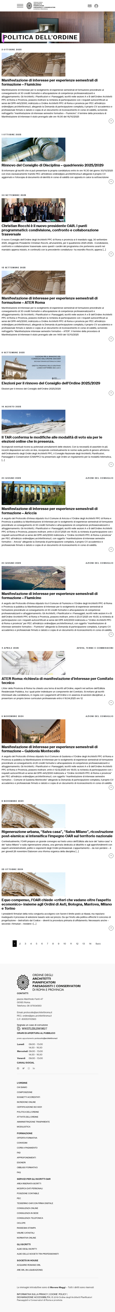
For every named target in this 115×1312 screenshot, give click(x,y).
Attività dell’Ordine (27, 1117)
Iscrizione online (26, 1102)
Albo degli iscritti (27, 1249)
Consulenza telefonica (30, 1218)
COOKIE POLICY (58, 1294)
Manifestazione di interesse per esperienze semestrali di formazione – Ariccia (50, 510)
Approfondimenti (26, 1157)
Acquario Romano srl (29, 1265)
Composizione (24, 1092)
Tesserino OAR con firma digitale (35, 1203)
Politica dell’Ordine (28, 1112)
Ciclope (21, 1223)
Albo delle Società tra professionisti (38, 1254)
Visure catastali (25, 1233)
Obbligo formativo (27, 1167)
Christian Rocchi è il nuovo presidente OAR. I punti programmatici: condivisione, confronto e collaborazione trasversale (50, 230)
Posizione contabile (28, 1193)
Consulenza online (27, 1208)
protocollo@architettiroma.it (46, 1038)
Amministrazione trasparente (33, 1122)
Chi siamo (22, 1087)
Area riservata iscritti (29, 1183)
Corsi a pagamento (27, 1148)
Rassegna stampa (26, 1228)
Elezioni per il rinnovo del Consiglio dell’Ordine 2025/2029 (51, 383)
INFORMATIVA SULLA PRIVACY (32, 1294)
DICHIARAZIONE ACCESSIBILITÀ (33, 1297)
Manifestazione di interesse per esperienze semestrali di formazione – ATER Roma (50, 300)
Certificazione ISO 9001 (29, 1107)
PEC (19, 1198)
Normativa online (26, 1238)
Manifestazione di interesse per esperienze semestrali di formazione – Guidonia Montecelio (50, 749)
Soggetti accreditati (28, 1097)
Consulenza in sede (27, 1213)
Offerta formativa (27, 1138)
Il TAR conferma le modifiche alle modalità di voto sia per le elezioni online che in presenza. (52, 439)
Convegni (22, 1143)
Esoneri (21, 1162)
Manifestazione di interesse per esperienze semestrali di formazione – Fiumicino (50, 82)
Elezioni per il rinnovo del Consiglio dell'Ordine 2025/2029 (31, 388)
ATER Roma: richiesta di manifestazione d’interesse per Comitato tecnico (57, 680)
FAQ (19, 1172)
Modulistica (23, 1127)
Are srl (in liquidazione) (30, 1270)
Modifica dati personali (30, 1188)
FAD (19, 1152)
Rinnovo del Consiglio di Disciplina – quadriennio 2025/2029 (53, 165)
